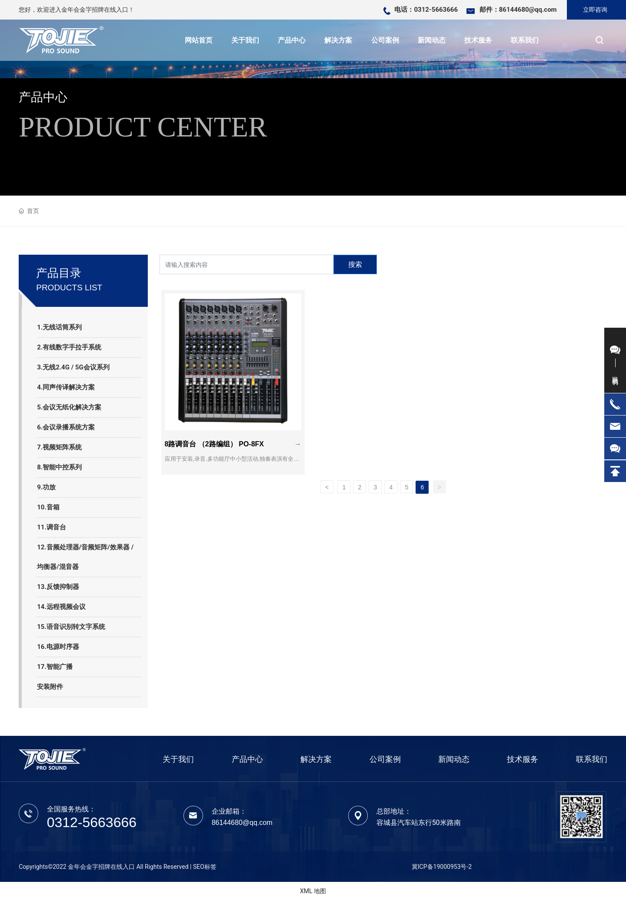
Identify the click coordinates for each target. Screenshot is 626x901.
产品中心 (43, 97)
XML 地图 (313, 891)
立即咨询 (595, 9)
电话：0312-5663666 (426, 9)
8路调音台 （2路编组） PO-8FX (217, 433)
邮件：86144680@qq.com (518, 9)
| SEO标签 (203, 866)
